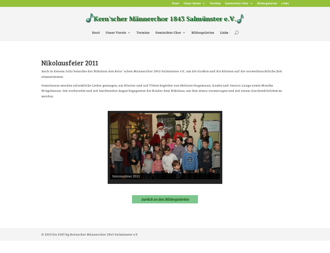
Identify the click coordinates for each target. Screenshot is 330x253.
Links (285, 3)
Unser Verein (192, 3)
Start (175, 3)
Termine (215, 3)
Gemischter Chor (236, 3)
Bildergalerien (267, 3)
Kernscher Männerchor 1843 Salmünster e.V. (104, 234)
